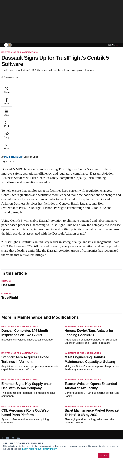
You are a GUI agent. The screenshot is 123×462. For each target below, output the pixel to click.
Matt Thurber (29, 88)
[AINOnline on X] (13, 378)
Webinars (91, 406)
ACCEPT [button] (103, 456)
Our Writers (9, 433)
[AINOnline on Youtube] (7, 378)
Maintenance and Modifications (19, 52)
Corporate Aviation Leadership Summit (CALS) (18, 411)
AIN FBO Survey (13, 391)
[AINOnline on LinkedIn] (18, 378)
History (7, 437)
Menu (113, 45)
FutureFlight (9, 406)
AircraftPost (11, 398)
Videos (90, 402)
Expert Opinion (93, 395)
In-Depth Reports (94, 398)
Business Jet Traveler (15, 402)
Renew (48, 398)
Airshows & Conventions (98, 410)
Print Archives (93, 391)
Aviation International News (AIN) (20, 395)
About (6, 429)
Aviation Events (94, 413)
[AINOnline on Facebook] (2, 378)
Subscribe (49, 391)
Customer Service (53, 395)
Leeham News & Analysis (17, 416)
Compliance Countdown (98, 417)
